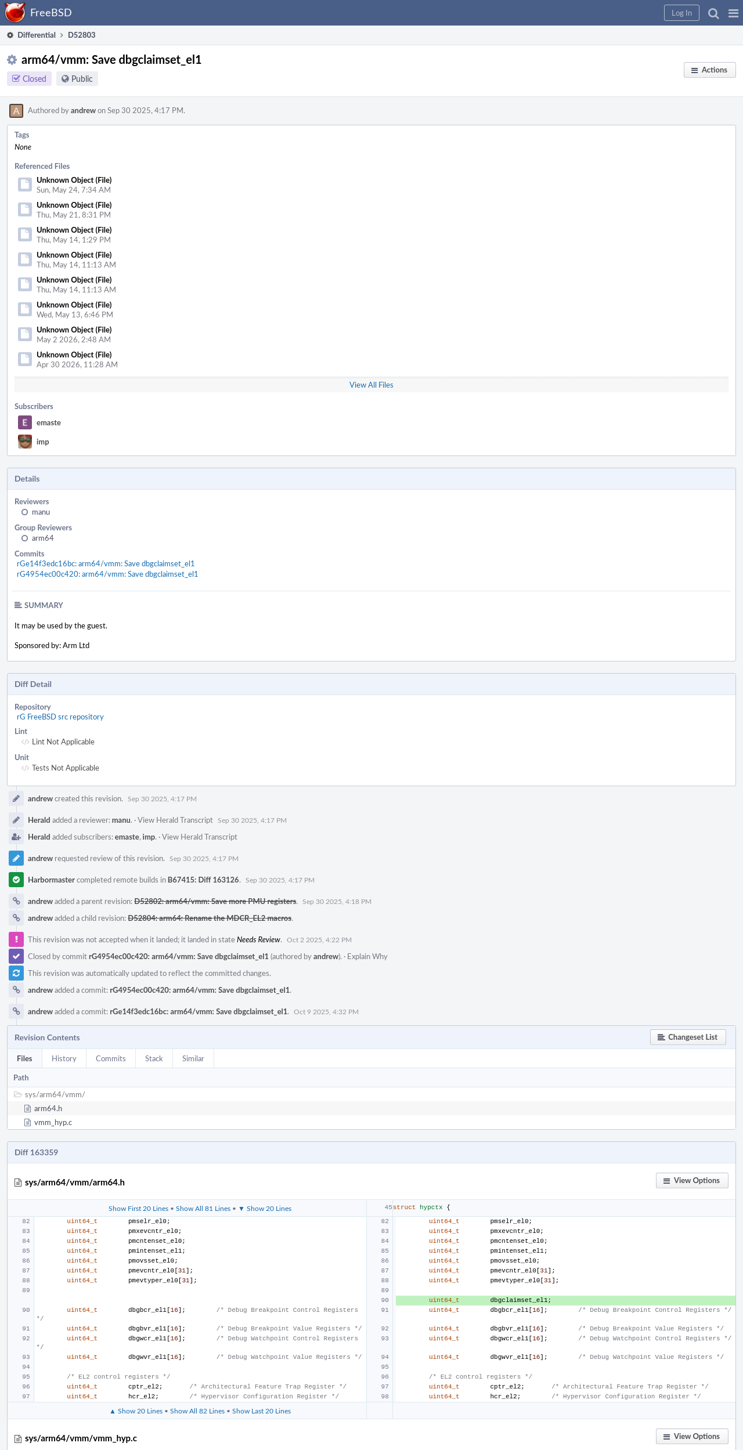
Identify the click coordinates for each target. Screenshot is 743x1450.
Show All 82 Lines (197, 1410)
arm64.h (48, 1108)
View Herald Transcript (175, 820)
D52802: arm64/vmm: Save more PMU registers (215, 901)
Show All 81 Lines (203, 1208)
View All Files (371, 384)
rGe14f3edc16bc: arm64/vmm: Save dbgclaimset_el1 (106, 563)
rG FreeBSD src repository (60, 716)
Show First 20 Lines (138, 1208)
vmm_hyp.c (53, 1122)
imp (43, 441)
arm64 (43, 538)
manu (41, 512)
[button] (733, 13)
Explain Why (367, 956)
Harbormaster (51, 879)
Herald (39, 820)
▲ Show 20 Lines (136, 1410)
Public (82, 78)
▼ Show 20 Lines (264, 1208)
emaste (49, 422)
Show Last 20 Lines (261, 1410)
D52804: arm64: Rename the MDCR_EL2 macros (209, 918)
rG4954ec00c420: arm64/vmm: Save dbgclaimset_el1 (108, 574)
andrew (83, 110)
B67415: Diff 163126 (203, 879)
